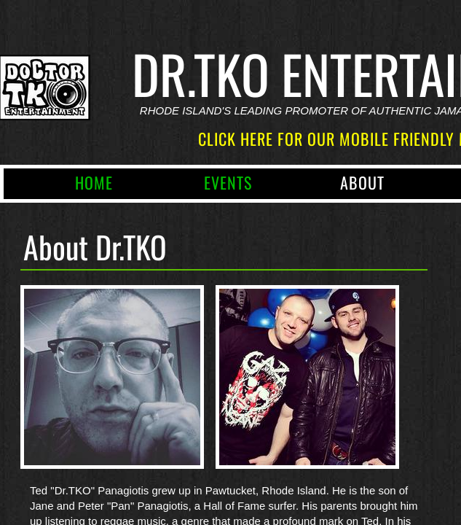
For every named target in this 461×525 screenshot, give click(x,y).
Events (228, 182)
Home (94, 182)
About (362, 182)
